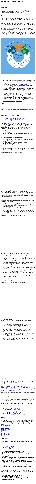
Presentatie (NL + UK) (6, 430)
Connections (13, 408)
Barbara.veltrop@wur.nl (29, 389)
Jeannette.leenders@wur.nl (10, 387)
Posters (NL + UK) (5, 428)
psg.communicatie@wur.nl (22, 385)
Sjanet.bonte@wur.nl (27, 387)
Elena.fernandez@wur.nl (9, 389)
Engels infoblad (4, 426)
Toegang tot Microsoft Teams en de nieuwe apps (16, 118)
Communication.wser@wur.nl (18, 386)
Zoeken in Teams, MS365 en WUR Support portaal (22, 407)
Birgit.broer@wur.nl (5, 386)
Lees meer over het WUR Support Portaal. (19, 100)
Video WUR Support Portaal (7, 435)
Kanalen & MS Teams (16, 405)
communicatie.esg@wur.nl (7, 385)
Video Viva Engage (5, 434)
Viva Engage (14, 409)
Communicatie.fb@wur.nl (9, 390)
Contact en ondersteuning (10, 120)
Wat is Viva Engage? (10, 446)
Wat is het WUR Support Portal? (12, 448)
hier (4, 278)
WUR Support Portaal (17, 411)
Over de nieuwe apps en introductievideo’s (14, 119)
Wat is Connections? (9, 447)
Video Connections (5, 433)
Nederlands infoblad (5, 425)
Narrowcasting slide (5, 429)
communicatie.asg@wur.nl (24, 383)
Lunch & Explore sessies (19, 399)
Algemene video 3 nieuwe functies (9, 432)
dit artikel (4, 148)
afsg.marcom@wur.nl (9, 383)
